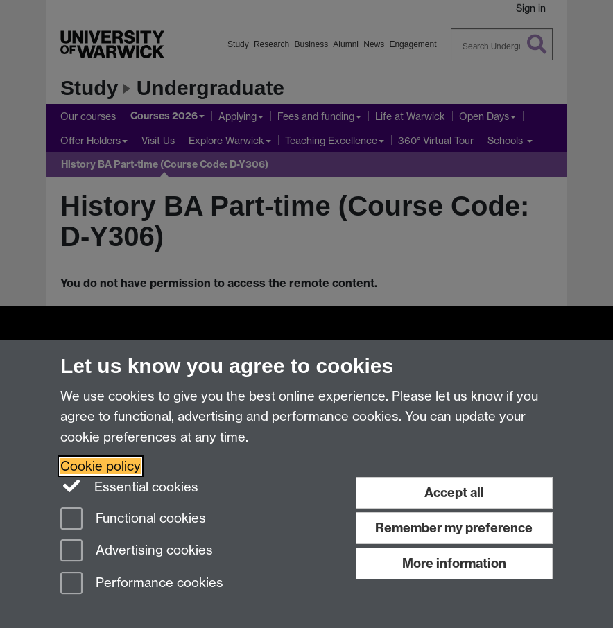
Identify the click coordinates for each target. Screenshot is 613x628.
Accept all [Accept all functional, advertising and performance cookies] (454, 492)
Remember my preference (454, 528)
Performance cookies (141, 584)
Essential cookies (129, 486)
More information (454, 563)
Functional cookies (133, 519)
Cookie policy (100, 466)
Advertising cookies (136, 551)
